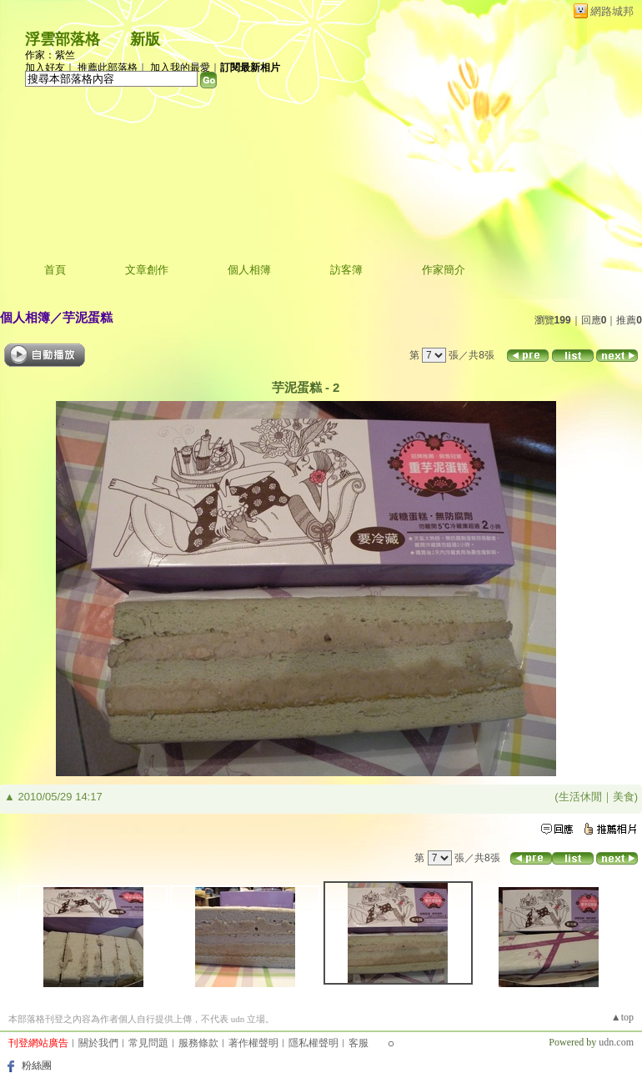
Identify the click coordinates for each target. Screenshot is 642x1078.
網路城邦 (612, 11)
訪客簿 (346, 269)
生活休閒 (580, 796)
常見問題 (148, 1043)
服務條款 (198, 1043)
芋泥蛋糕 (88, 317)
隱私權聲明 (313, 1043)
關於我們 (98, 1043)
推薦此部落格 (108, 67)
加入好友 (45, 67)
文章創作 (146, 269)
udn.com (616, 1042)
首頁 (55, 269)
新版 (145, 39)
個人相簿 (249, 269)
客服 (359, 1043)
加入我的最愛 (180, 67)
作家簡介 (443, 269)
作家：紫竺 (50, 55)
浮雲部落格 (62, 39)
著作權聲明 (253, 1043)
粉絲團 (37, 1065)
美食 (623, 796)
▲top (622, 1017)
